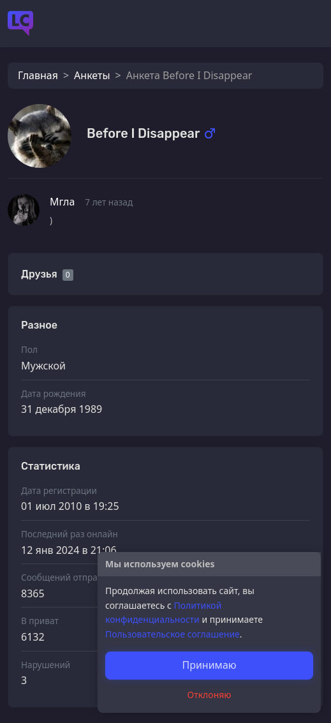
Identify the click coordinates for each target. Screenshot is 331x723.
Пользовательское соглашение (172, 634)
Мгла (62, 202)
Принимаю (209, 665)
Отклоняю (210, 695)
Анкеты (92, 75)
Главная (38, 75)
